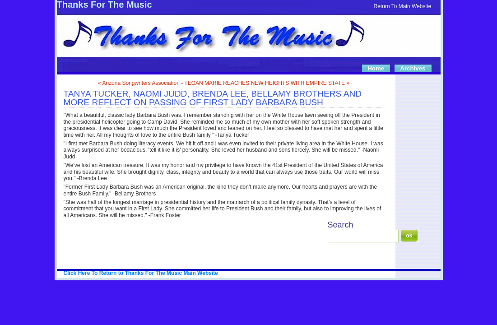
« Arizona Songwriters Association (139, 83)
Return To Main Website (403, 6)
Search (340, 224)
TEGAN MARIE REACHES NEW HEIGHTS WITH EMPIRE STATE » (266, 83)
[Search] (363, 236)
